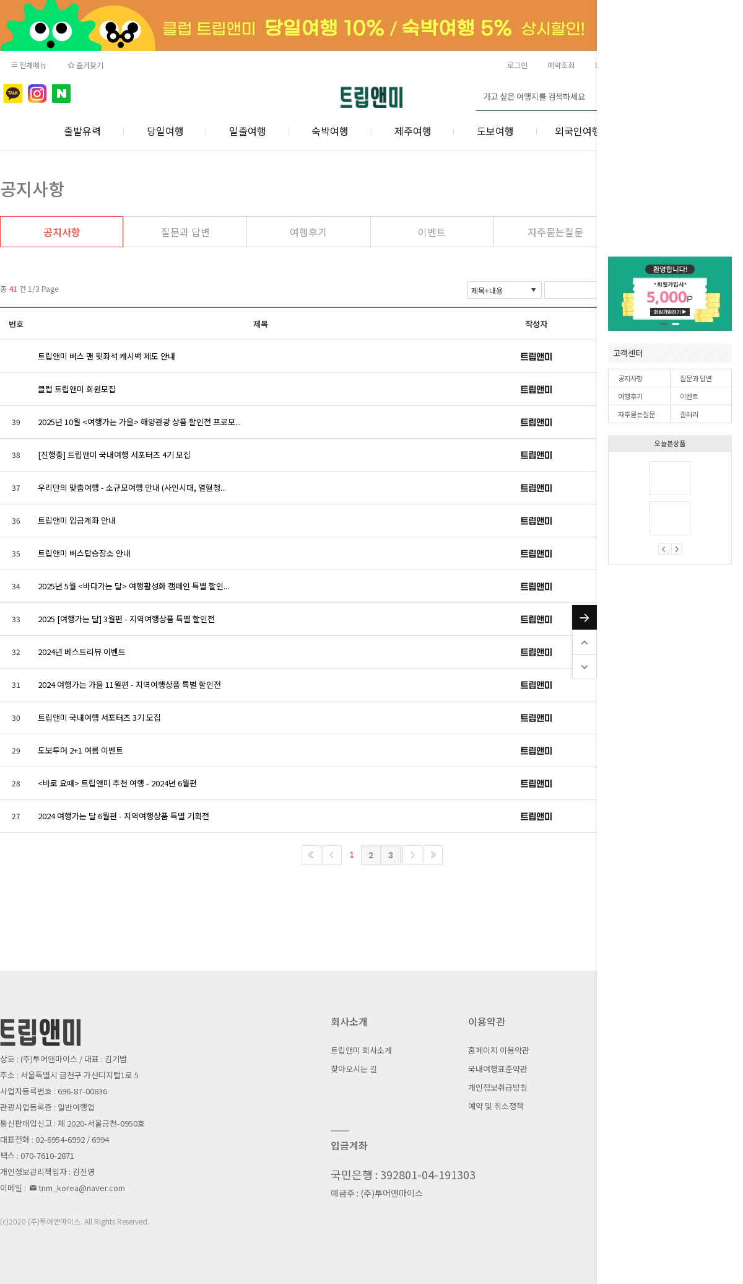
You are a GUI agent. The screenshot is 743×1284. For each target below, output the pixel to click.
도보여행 (495, 130)
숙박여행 (330, 130)
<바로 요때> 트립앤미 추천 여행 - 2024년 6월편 (117, 783)
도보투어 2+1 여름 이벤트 (80, 750)
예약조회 (561, 64)
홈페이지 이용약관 (498, 1050)
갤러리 (689, 414)
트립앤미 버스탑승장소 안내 (84, 553)
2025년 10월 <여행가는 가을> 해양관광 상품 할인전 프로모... (139, 422)
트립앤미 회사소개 (361, 1050)
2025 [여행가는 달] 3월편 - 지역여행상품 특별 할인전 (126, 619)
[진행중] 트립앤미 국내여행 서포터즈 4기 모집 (114, 454)
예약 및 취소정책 (496, 1106)
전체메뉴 (28, 64)
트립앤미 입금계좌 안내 (77, 520)
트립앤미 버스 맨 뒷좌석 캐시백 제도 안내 (106, 356)
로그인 (517, 64)
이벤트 (689, 396)
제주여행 (413, 130)
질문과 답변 (696, 378)
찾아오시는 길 (354, 1069)
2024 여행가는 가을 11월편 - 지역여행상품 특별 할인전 (129, 684)
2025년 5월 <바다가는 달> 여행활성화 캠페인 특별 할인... (133, 586)
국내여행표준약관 (498, 1069)
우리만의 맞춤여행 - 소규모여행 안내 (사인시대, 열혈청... (132, 487)
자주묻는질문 (636, 414)
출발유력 (82, 130)
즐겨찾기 (84, 64)
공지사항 (630, 378)
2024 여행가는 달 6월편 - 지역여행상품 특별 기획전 (123, 816)
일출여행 (247, 130)
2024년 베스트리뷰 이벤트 (82, 651)
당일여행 (165, 130)
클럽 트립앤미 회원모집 (77, 389)
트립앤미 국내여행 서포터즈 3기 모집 (99, 717)
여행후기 (630, 396)
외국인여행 (578, 130)
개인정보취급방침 (498, 1087)
